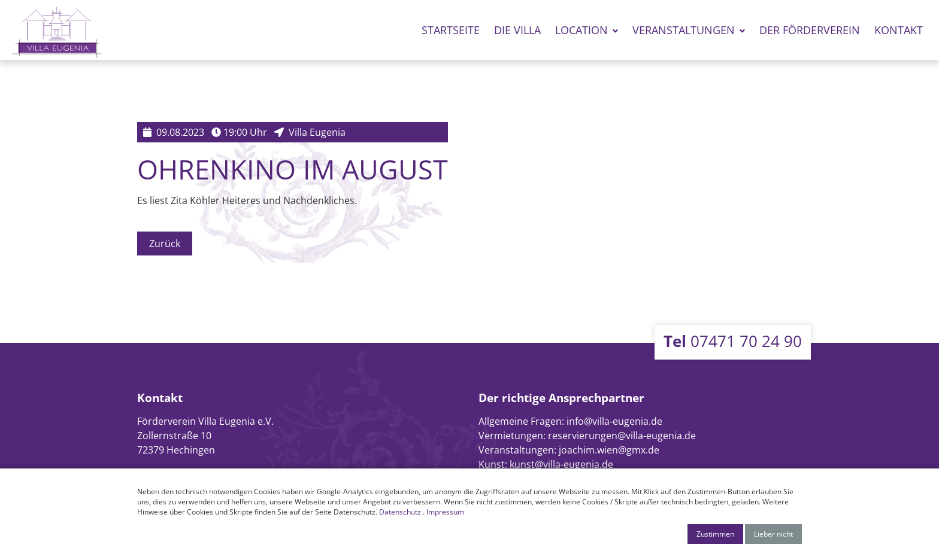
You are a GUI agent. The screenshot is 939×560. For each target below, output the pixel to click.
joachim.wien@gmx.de (609, 449)
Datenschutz (400, 512)
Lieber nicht (773, 534)
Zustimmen (715, 534)
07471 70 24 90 (733, 341)
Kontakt (898, 30)
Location (581, 30)
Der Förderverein (809, 30)
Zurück (164, 243)
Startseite (451, 30)
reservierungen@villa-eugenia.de (622, 435)
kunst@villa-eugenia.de (561, 464)
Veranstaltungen (683, 30)
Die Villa (517, 30)
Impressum (445, 512)
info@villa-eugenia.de (614, 421)
